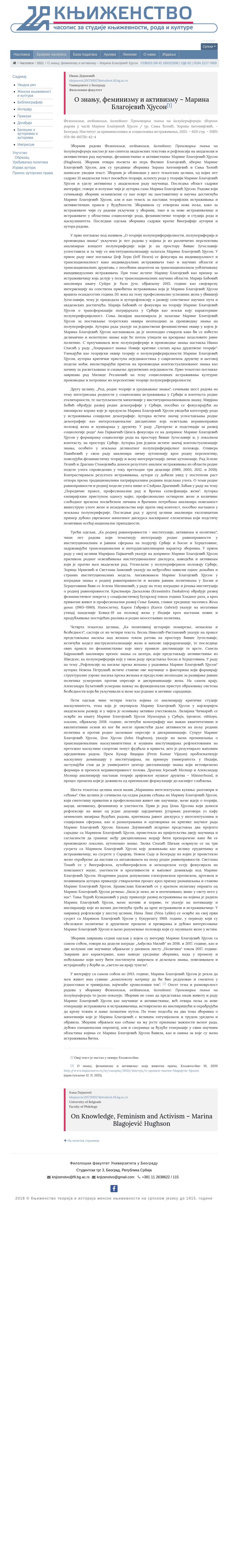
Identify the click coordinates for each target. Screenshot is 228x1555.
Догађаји (24, 123)
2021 (40, 63)
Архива (110, 54)
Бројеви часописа (51, 54)
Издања (169, 54)
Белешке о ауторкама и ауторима (27, 133)
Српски (208, 46)
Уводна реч (26, 85)
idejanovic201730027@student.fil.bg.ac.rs (98, 80)
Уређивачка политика (30, 162)
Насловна (22, 54)
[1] (169, 105)
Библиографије (30, 102)
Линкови (130, 54)
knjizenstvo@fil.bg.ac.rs (68, 1177)
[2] (164, 983)
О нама (149, 54)
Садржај (19, 76)
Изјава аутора (24, 167)
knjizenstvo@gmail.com (113, 1177)
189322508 (170, 63)
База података (85, 54)
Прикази (24, 116)
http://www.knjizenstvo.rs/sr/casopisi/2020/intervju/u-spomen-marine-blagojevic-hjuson (131, 1071)
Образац (22, 157)
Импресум (25, 144)
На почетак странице (81, 1141)
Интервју (24, 109)
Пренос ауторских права (32, 173)
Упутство (19, 153)
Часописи (26, 63)
